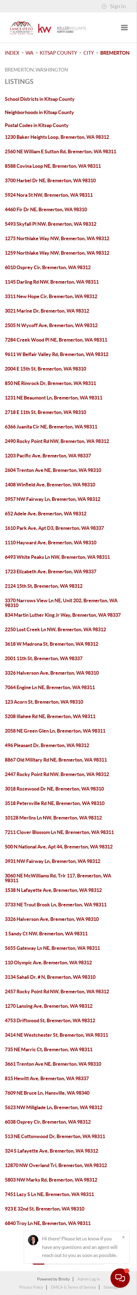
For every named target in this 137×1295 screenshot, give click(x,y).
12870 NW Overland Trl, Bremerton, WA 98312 (56, 1165)
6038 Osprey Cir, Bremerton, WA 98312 (48, 1121)
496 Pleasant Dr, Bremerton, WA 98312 (47, 745)
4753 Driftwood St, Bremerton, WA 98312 (50, 1020)
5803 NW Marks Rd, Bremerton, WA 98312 (51, 1179)
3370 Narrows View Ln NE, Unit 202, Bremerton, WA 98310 (61, 603)
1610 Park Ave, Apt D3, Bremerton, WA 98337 (54, 528)
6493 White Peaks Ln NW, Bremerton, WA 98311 (57, 557)
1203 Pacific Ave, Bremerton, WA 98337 (48, 455)
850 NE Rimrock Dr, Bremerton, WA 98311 (50, 383)
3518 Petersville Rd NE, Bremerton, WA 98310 (54, 803)
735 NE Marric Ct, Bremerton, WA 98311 (48, 1049)
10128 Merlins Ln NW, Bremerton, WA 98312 (53, 817)
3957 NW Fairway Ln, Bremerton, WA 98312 (52, 499)
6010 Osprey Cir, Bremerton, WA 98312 (48, 267)
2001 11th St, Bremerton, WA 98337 (44, 658)
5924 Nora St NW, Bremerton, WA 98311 (49, 194)
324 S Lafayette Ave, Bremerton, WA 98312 (51, 1150)
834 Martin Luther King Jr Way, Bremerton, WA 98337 (63, 614)
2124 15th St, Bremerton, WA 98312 (44, 586)
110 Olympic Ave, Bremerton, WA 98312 (48, 962)
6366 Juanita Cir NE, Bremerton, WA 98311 (51, 426)
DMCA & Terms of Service (73, 1287)
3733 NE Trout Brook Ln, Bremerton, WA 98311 (56, 904)
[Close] (123, 1237)
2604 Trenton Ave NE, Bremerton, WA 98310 (53, 470)
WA (29, 53)
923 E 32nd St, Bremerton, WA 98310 (44, 1208)
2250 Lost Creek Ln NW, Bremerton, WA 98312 (55, 629)
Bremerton (114, 53)
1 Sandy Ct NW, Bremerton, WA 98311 (46, 933)
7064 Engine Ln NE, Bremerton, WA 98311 (50, 687)
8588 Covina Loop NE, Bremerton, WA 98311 (53, 166)
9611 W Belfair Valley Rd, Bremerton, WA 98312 (56, 354)
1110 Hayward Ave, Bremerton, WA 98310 (50, 542)
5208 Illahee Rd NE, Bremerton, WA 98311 (50, 716)
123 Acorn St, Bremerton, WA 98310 (44, 701)
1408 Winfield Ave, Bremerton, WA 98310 (50, 484)
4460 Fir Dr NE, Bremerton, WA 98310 (46, 209)
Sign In (113, 6)
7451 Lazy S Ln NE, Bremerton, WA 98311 (49, 1194)
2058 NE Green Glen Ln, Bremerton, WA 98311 (55, 730)
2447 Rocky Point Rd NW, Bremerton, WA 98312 (57, 774)
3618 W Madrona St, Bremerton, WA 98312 (51, 643)
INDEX (12, 53)
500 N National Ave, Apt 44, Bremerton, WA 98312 (59, 846)
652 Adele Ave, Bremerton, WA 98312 (45, 513)
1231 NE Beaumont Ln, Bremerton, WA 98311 (53, 397)
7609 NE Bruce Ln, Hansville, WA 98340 (47, 1092)
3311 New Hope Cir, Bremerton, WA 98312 (51, 296)
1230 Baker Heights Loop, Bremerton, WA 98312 (57, 137)
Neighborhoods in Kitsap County (39, 112)
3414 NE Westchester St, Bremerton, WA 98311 (56, 1034)
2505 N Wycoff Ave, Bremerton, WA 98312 (51, 325)
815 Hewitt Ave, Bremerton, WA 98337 (47, 1078)
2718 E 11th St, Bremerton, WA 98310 (45, 412)
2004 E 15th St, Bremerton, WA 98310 (45, 368)
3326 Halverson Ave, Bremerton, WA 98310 (52, 672)
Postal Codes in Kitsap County (37, 125)
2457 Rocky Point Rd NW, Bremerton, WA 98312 (57, 991)
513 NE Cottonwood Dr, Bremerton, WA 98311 (55, 1136)
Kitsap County (58, 53)
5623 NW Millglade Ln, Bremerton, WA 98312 (53, 1107)
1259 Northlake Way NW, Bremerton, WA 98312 (57, 252)
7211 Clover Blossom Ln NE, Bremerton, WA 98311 (59, 832)
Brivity (64, 1279)
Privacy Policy (31, 1287)
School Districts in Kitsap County (40, 99)
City (88, 53)
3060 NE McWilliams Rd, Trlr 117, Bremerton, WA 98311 (58, 878)
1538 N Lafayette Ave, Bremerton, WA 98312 (53, 890)
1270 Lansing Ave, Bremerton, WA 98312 (48, 1006)
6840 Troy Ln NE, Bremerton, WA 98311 (48, 1223)
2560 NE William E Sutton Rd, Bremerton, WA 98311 (60, 151)
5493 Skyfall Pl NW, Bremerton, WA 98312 (50, 223)
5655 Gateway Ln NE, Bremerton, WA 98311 (52, 948)
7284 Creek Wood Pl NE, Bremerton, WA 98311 (56, 339)
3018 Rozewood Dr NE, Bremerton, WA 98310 (54, 788)
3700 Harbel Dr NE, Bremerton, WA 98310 (50, 180)
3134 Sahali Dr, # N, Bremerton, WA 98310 (50, 977)
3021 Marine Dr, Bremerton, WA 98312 (47, 310)
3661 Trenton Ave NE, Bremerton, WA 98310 (53, 1063)
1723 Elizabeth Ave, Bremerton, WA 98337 (50, 571)
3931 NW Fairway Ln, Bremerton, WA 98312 (52, 861)
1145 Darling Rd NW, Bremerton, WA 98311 (52, 281)
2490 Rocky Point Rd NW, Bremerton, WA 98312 (57, 441)
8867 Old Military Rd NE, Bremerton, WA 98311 (56, 759)
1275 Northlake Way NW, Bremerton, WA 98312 (57, 238)
